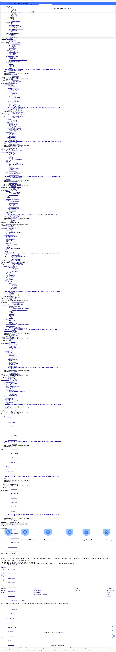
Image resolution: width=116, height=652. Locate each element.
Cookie (109, 596)
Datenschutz (110, 588)
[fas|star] (113, 627)
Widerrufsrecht (110, 590)
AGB (108, 594)
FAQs (108, 592)
